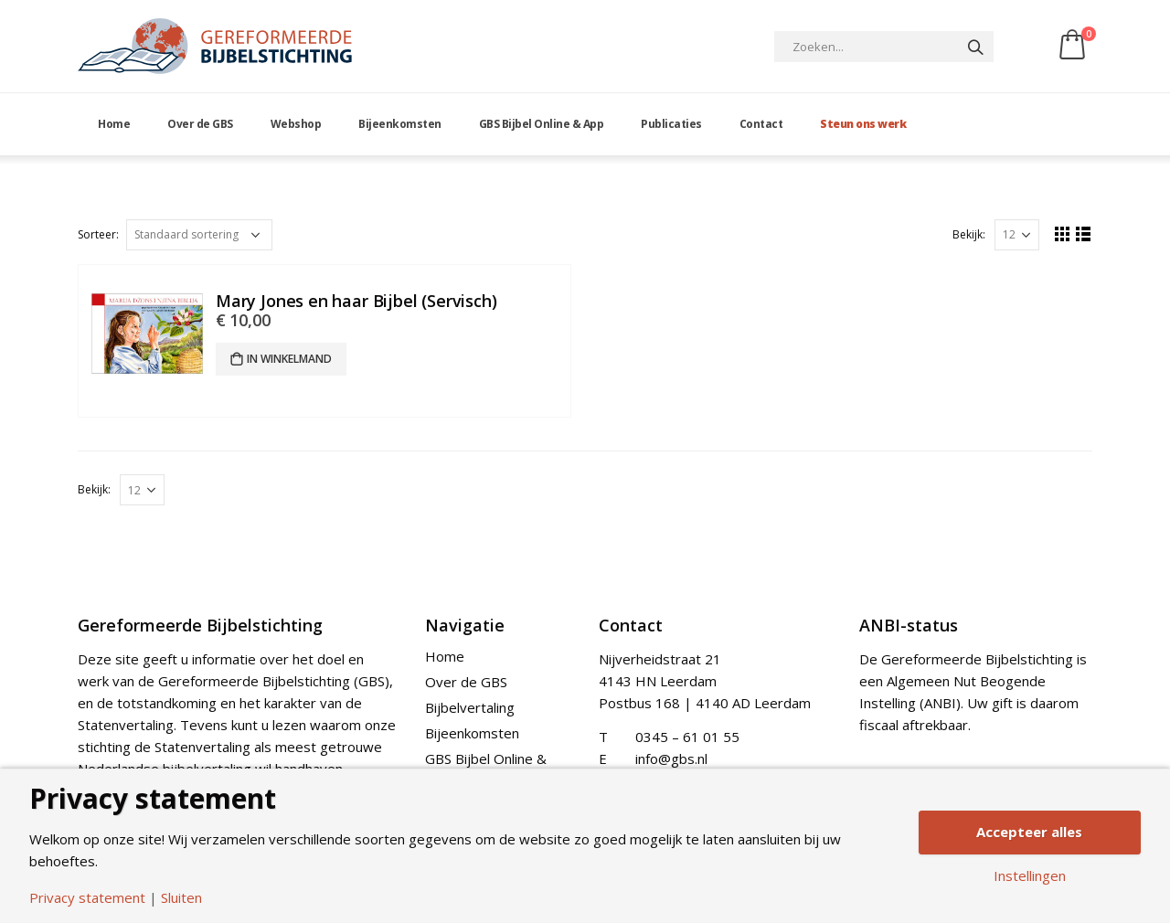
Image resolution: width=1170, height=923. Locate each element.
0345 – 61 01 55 (687, 736)
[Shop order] (199, 234)
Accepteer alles (1029, 831)
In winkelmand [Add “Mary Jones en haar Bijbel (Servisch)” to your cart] (289, 358)
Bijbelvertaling (470, 707)
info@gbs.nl (671, 758)
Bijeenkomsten (399, 124)
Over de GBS (200, 124)
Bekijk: (968, 234)
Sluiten (181, 898)
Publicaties (671, 124)
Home (114, 124)
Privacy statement (87, 898)
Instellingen (1030, 876)
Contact (761, 124)
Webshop (296, 124)
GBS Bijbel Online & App (541, 124)
